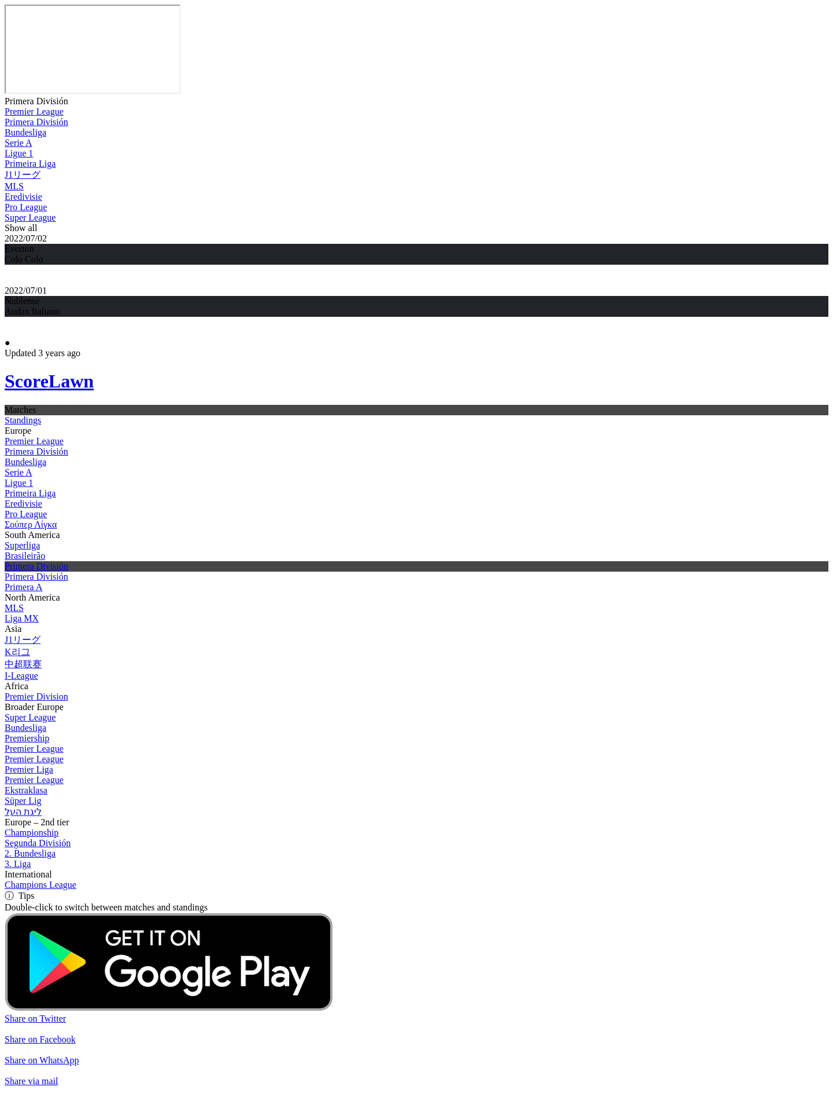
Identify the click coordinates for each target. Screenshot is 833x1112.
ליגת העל (23, 812)
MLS (14, 186)
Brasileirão (25, 556)
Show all (21, 228)
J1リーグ (22, 175)
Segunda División (38, 843)
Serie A (18, 143)
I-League (21, 676)
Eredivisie (23, 197)
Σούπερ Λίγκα (31, 524)
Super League (30, 217)
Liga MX (22, 618)
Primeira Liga (30, 164)
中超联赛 (23, 664)
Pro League (26, 207)
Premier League (34, 111)
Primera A (23, 587)
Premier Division (36, 696)
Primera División (36, 101)
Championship (31, 832)
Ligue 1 (19, 153)
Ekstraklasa (26, 790)
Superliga (22, 545)
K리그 (17, 652)
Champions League (40, 885)
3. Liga (18, 864)
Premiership (27, 738)
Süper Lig (23, 801)
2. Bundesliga (30, 853)
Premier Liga (29, 769)
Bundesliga (25, 132)
